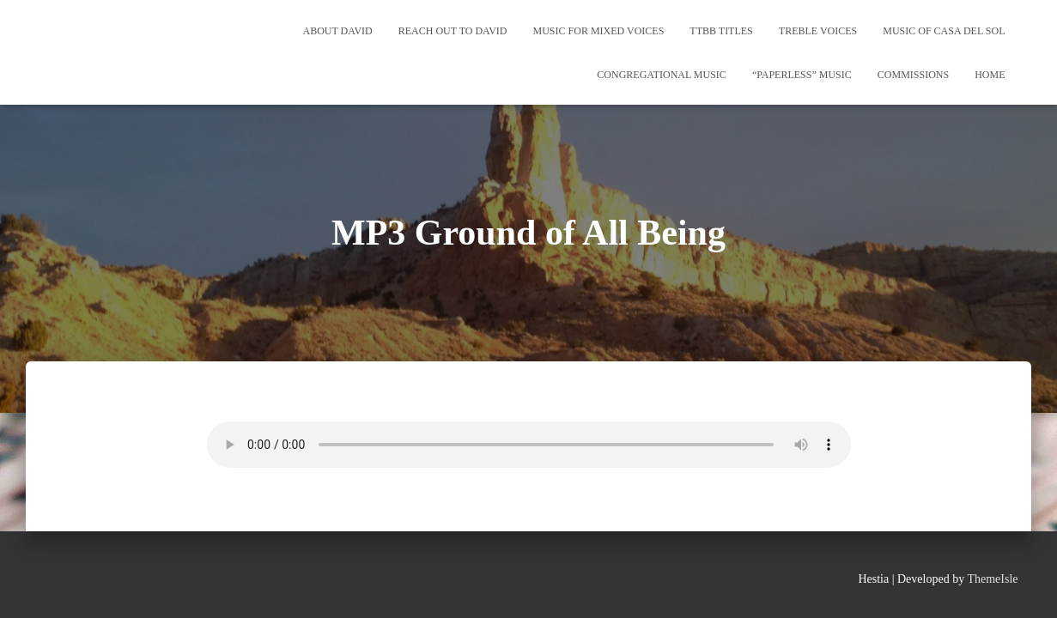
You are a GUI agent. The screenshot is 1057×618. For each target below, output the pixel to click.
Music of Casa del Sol (944, 31)
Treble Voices (818, 31)
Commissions (913, 75)
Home (990, 75)
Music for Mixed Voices (599, 31)
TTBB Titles (720, 31)
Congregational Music (661, 75)
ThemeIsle (992, 579)
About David (338, 31)
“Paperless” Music (802, 75)
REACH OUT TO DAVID (452, 31)
